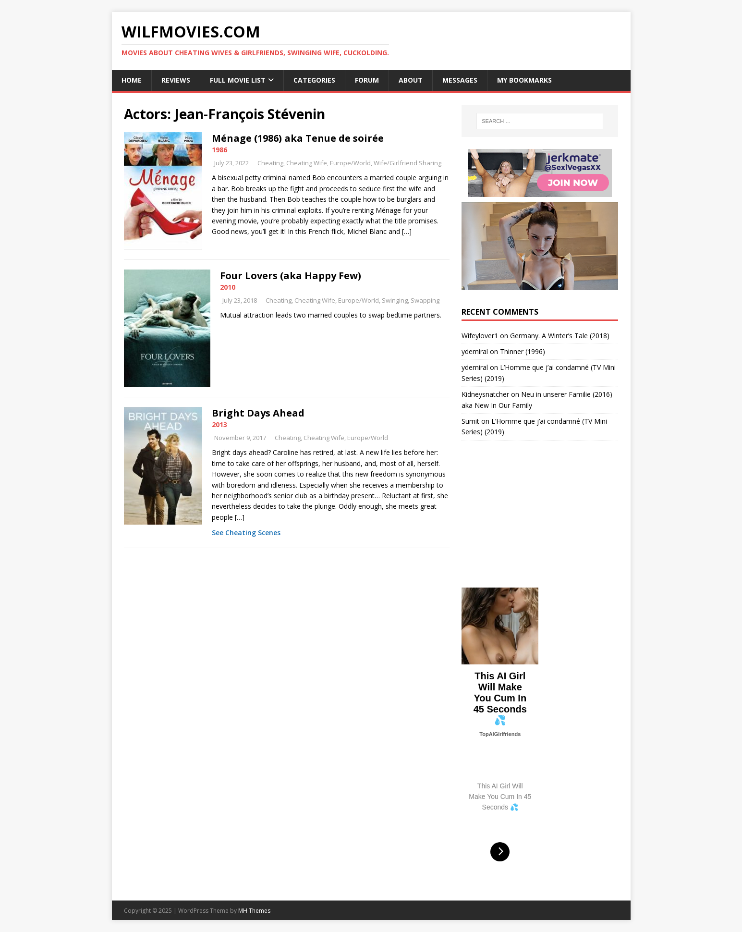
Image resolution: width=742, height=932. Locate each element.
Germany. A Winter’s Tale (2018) (559, 335)
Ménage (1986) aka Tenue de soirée (298, 138)
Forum (367, 80)
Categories (314, 80)
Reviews (175, 80)
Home (132, 80)
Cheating (270, 163)
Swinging (395, 300)
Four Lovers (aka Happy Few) (290, 275)
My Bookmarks (524, 80)
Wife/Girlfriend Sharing (407, 163)
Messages (459, 80)
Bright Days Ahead (258, 412)
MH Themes (254, 911)
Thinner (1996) (522, 351)
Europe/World (350, 163)
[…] (407, 231)
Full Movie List (238, 80)
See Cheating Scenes (246, 532)
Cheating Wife (306, 163)
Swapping (425, 300)
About (411, 80)
